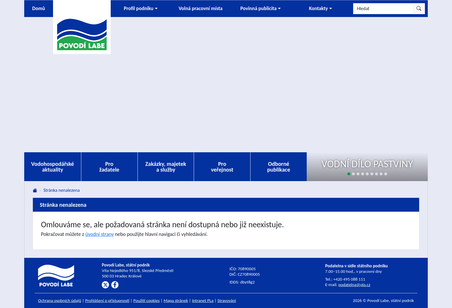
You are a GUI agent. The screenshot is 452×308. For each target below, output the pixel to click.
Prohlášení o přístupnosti (107, 300)
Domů (38, 8)
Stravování (226, 300)
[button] (141, 8)
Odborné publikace (278, 166)
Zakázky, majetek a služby (165, 166)
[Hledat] (383, 8)
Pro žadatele (109, 166)
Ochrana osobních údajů (59, 300)
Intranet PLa (203, 300)
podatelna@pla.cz (354, 284)
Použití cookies (146, 300)
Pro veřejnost (222, 166)
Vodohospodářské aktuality (52, 166)
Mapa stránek (176, 300)
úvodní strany (99, 234)
